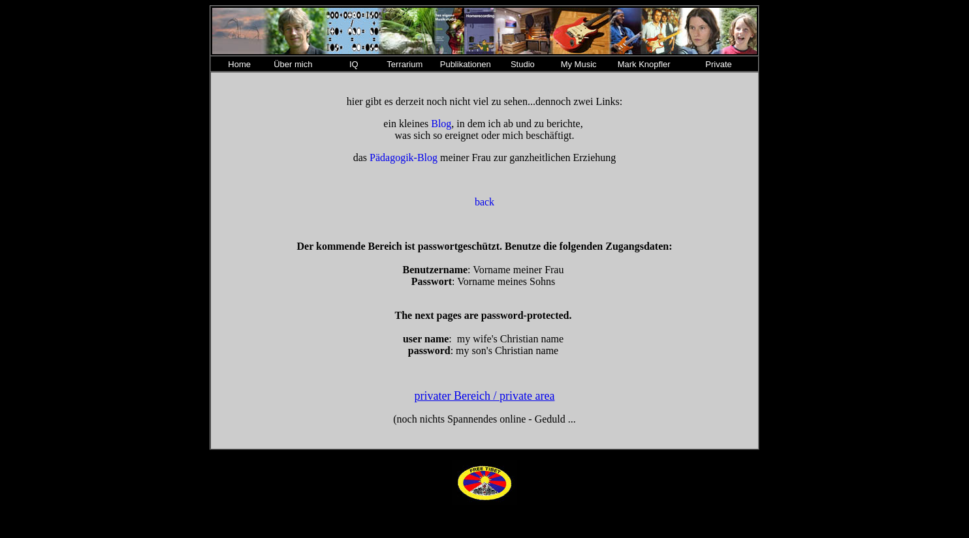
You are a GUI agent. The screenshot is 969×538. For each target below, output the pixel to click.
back (484, 201)
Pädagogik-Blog (403, 157)
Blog (441, 123)
